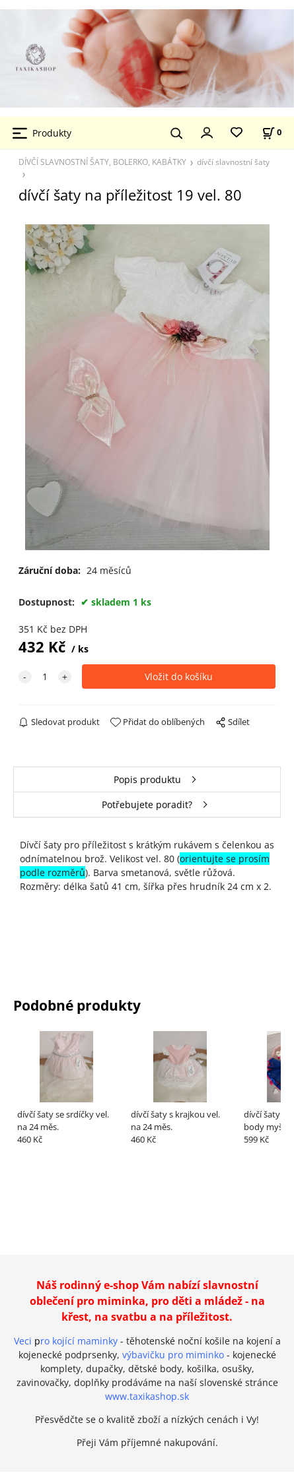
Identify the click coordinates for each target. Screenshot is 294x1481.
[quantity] (45, 676)
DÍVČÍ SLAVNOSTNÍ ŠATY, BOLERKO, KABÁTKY (102, 161)
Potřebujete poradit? (147, 804)
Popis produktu (147, 779)
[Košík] (271, 132)
